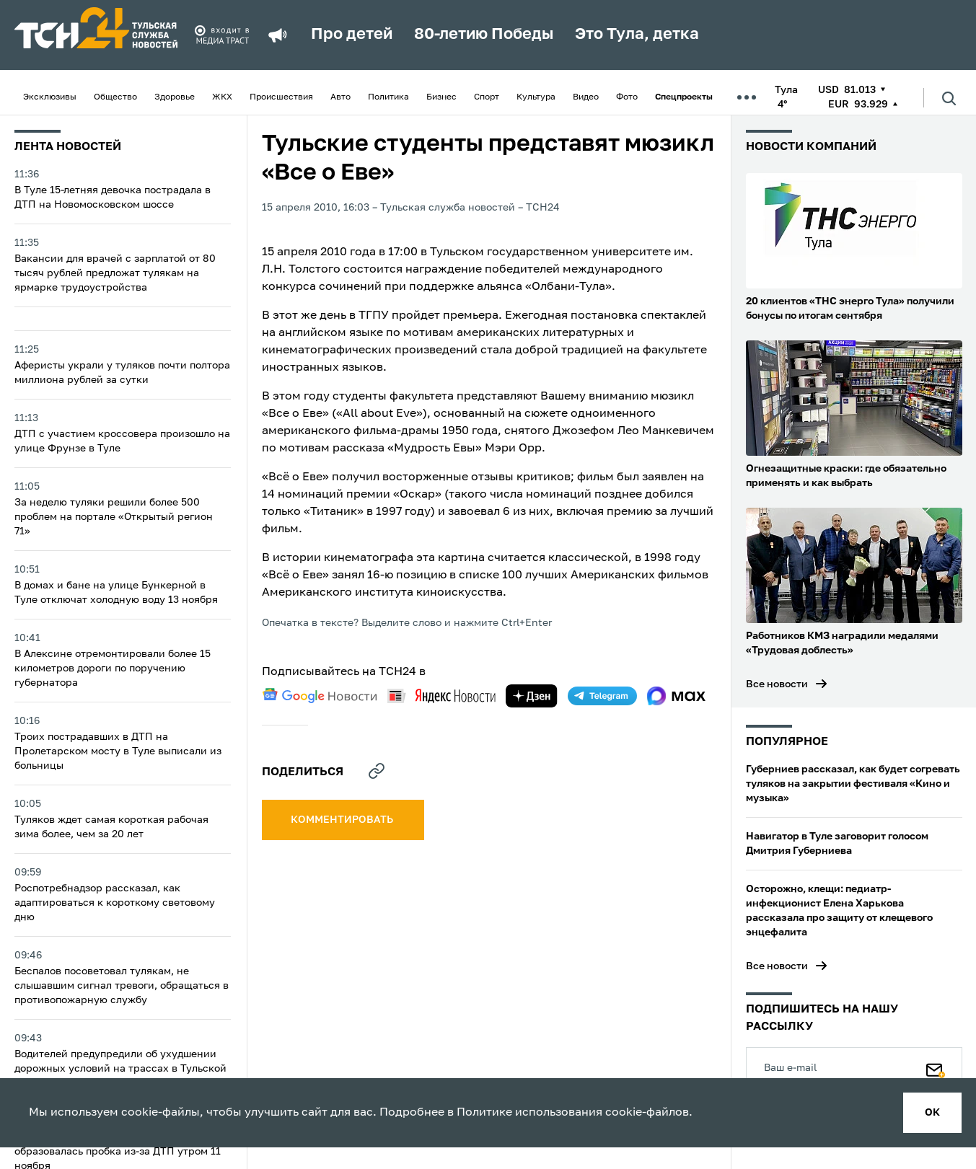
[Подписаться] (935, 1067)
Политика (388, 97)
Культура (535, 97)
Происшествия (281, 97)
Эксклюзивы (49, 97)
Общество (115, 97)
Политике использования (529, 1113)
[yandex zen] (532, 695)
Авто (340, 97)
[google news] (319, 696)
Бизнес (441, 97)
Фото (627, 97)
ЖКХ (222, 97)
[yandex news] (441, 695)
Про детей (351, 35)
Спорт (486, 97)
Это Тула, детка (637, 35)
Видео (586, 97)
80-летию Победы (483, 35)
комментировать (343, 820)
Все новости (777, 684)
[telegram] (602, 696)
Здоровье (174, 97)
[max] (676, 696)
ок (932, 1113)
